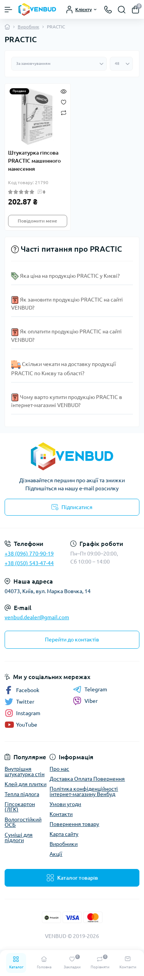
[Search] (122, 9)
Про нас (59, 769)
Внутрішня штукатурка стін (25, 771)
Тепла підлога (22, 794)
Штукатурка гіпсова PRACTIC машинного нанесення (34, 161)
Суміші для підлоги (19, 837)
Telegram (90, 689)
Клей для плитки (25, 784)
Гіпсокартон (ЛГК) (20, 807)
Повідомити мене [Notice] (37, 220)
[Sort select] (59, 64)
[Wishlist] (63, 101)
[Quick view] (63, 90)
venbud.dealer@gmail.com (37, 617)
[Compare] (63, 112)
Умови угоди (65, 804)
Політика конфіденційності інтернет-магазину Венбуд (84, 791)
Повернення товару (74, 824)
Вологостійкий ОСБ (23, 822)
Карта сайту (64, 834)
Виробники (64, 844)
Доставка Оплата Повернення (87, 779)
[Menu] (8, 9)
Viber (85, 701)
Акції (56, 854)
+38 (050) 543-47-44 (29, 563)
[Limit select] (121, 64)
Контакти (61, 814)
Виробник (28, 26)
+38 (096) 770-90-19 (29, 554)
